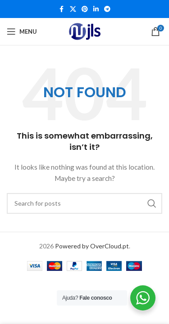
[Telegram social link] (107, 9)
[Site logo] (84, 31)
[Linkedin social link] (96, 9)
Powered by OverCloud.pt (92, 246)
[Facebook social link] (61, 9)
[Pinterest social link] (85, 9)
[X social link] (73, 9)
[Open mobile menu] (21, 31)
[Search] (84, 203)
